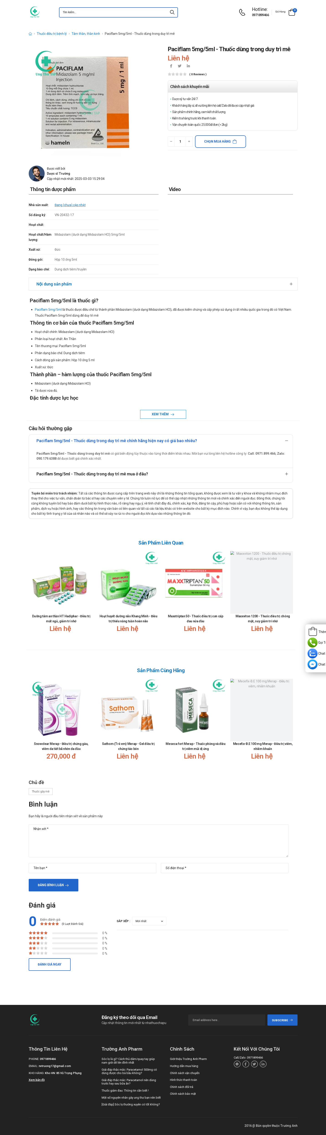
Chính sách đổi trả (181, 1087)
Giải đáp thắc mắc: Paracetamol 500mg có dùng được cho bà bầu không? (129, 1071)
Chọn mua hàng (217, 141)
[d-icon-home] (30, 33)
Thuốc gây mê (41, 791)
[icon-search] (172, 12)
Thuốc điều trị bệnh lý (52, 33)
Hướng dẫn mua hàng (184, 1066)
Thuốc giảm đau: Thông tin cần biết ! (125, 1090)
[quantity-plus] (189, 141)
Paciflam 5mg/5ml (48, 309)
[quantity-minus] (171, 141)
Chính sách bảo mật (183, 1093)
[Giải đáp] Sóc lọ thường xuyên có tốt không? (131, 1104)
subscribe (282, 1020)
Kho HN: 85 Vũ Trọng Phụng (63, 1073)
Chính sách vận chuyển (185, 1073)
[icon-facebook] (171, 66)
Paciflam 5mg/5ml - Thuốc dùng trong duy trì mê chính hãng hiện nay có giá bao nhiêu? (116, 440)
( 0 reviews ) (197, 74)
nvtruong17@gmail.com (55, 1066)
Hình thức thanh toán (183, 1080)
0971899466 (260, 15)
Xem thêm (160, 414)
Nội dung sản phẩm (54, 284)
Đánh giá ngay (49, 964)
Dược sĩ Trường (58, 173)
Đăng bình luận (51, 885)
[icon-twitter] (179, 66)
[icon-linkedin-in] (188, 66)
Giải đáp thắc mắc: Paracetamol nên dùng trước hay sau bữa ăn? (129, 1081)
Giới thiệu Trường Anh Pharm (188, 1059)
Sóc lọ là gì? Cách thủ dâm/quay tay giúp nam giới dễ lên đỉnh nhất (128, 1060)
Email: (33, 1066)
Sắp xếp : (123, 921)
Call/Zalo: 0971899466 (248, 1057)
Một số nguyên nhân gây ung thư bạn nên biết (131, 1097)
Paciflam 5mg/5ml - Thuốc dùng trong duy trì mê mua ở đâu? (92, 474)
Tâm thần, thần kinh (86, 33)
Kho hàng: (36, 1073)
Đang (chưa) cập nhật (70, 205)
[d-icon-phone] (243, 12)
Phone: (34, 1059)
